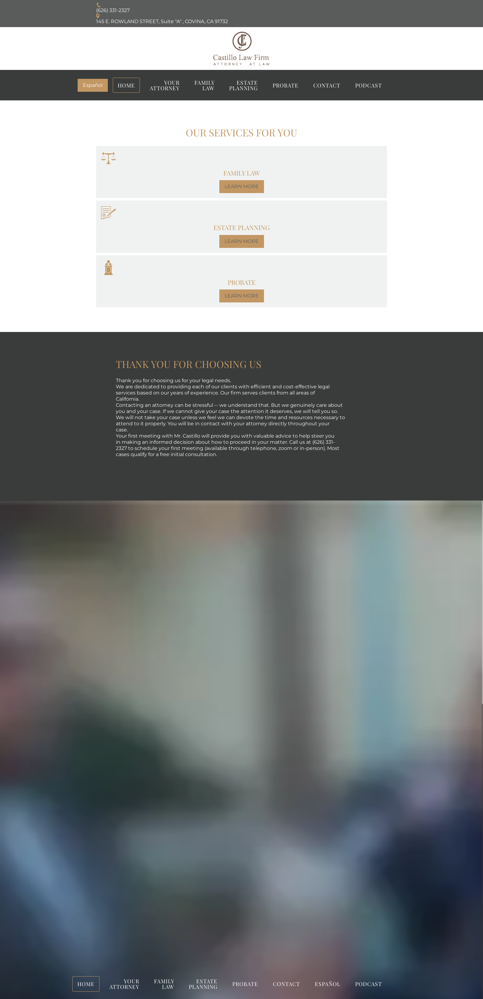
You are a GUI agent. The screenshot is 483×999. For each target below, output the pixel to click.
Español (93, 85)
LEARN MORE (242, 186)
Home (126, 85)
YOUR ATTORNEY (165, 85)
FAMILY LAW (204, 85)
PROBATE (285, 85)
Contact (326, 85)
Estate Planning (243, 85)
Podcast (368, 85)
